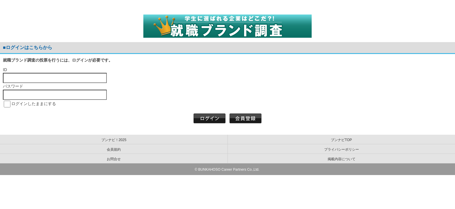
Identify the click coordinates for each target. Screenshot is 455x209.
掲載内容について (341, 159)
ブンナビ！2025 (114, 140)
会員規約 (114, 149)
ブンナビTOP (341, 140)
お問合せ (114, 159)
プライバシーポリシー (341, 149)
